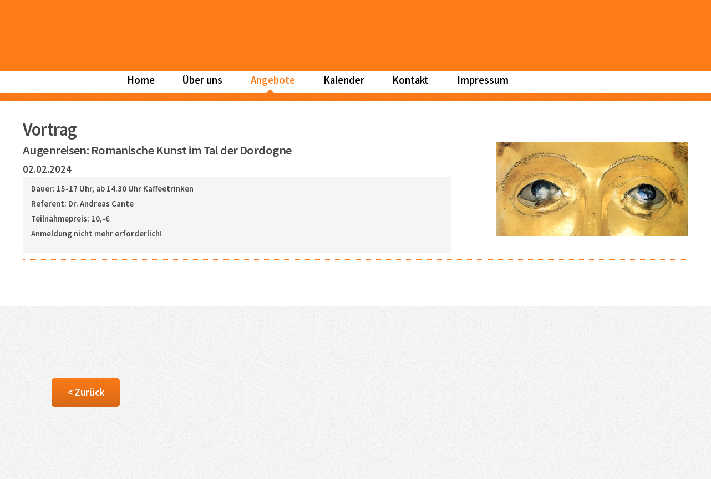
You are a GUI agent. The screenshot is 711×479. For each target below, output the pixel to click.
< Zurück (85, 392)
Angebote (273, 80)
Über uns (202, 80)
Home (141, 80)
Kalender (343, 80)
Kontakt (410, 80)
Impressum (483, 80)
